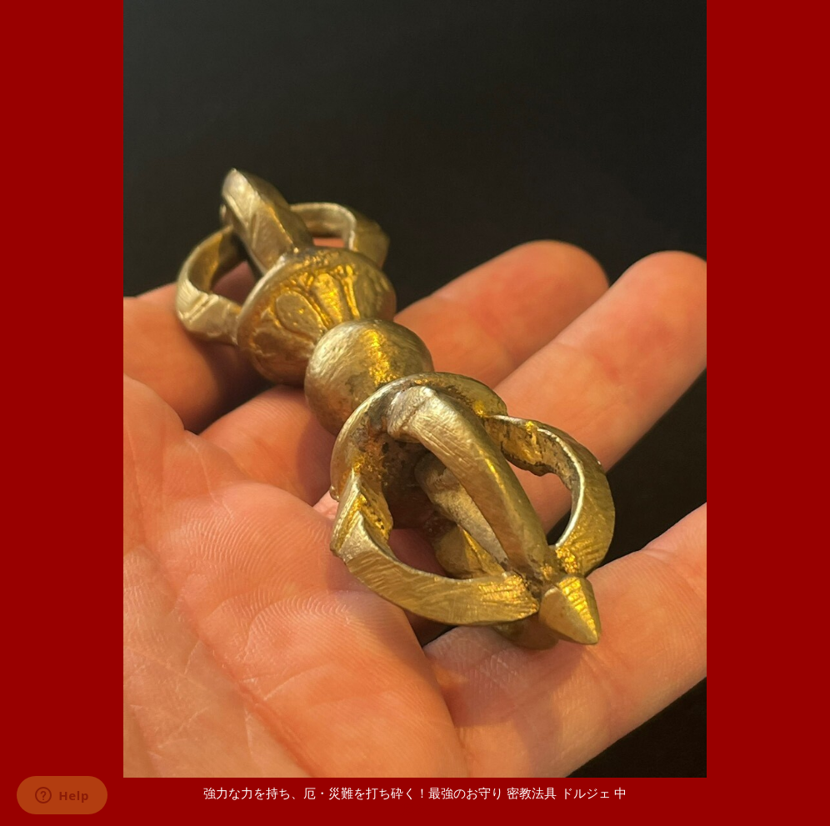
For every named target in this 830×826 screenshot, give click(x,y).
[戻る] (415, 809)
